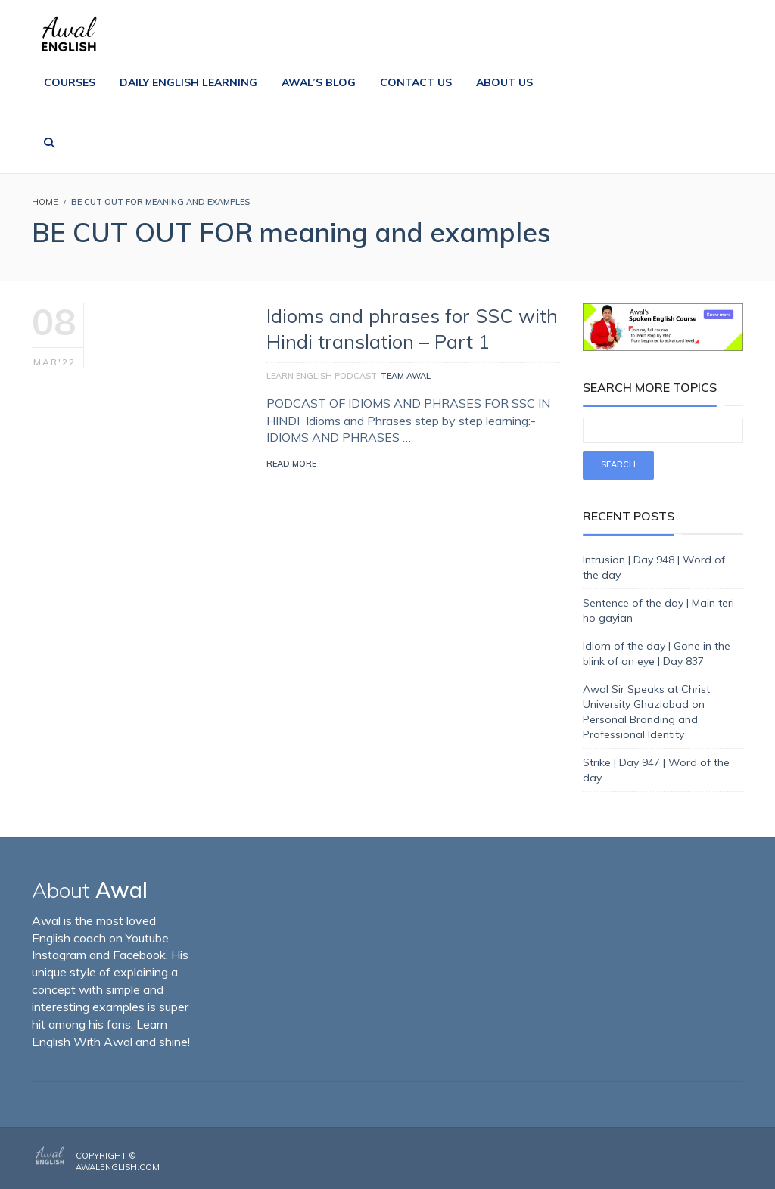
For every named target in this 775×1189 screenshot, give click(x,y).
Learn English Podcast (321, 376)
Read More (291, 463)
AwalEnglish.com (118, 1167)
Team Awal (406, 376)
